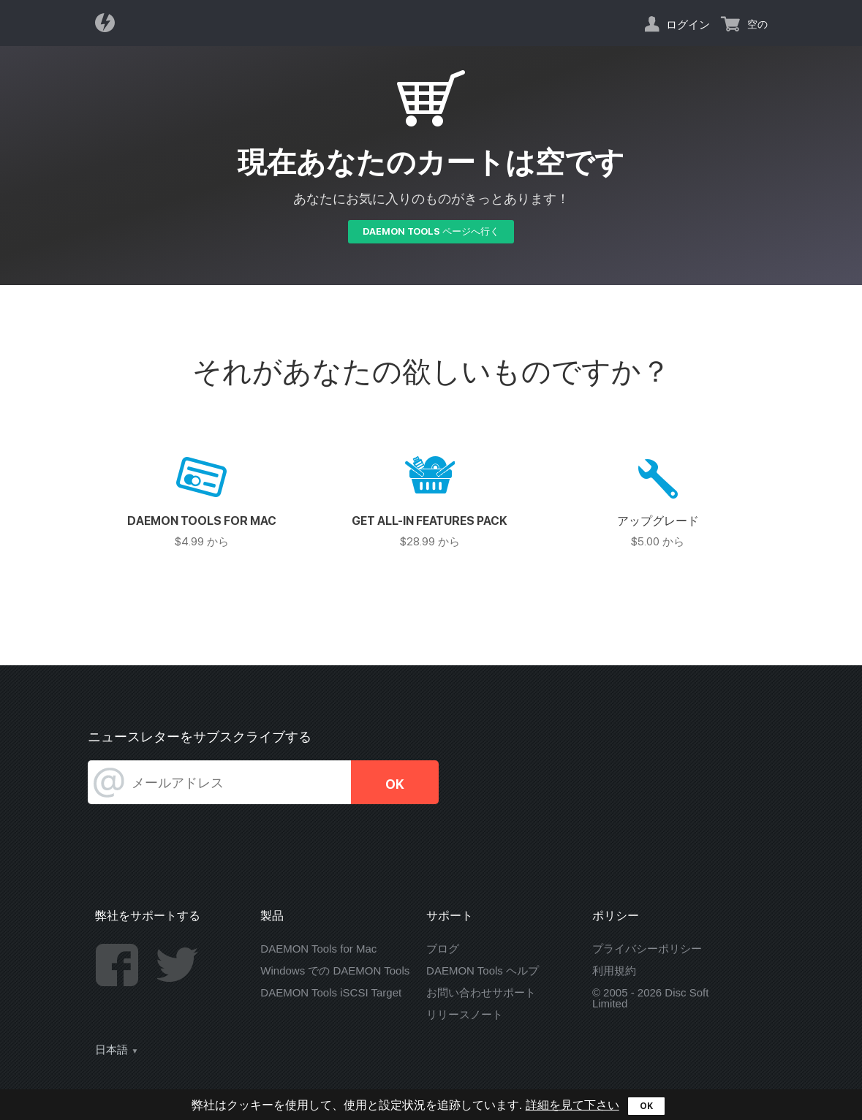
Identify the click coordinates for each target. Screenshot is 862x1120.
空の (757, 24)
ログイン (688, 24)
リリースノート (464, 1014)
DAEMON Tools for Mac (318, 948)
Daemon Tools (109, 22)
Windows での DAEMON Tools (334, 970)
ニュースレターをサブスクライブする (199, 736)
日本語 (111, 1049)
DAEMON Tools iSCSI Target (330, 992)
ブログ (442, 948)
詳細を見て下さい (572, 1105)
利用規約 (614, 970)
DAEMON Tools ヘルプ (482, 970)
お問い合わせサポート (481, 992)
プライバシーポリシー (647, 948)
